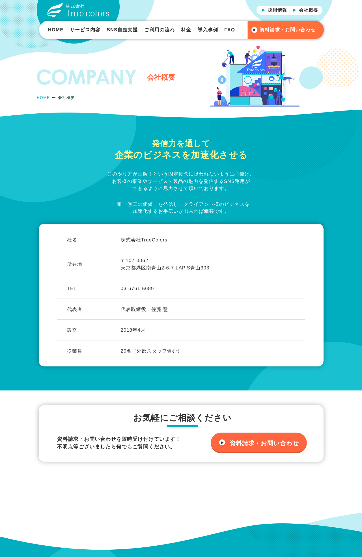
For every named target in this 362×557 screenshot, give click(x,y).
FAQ (229, 30)
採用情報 (277, 10)
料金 (186, 30)
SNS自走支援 (122, 30)
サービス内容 (85, 30)
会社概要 (308, 10)
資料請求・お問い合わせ (288, 30)
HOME (56, 30)
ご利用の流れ (159, 30)
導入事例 (208, 30)
